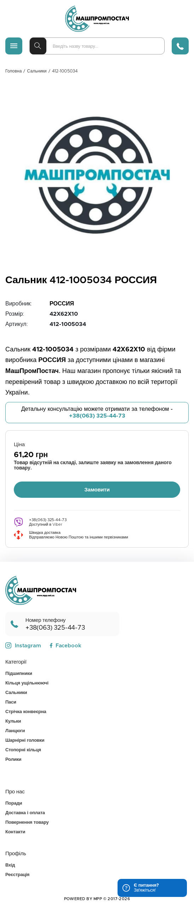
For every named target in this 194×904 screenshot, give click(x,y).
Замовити (97, 489)
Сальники (37, 71)
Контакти (15, 832)
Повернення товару (26, 822)
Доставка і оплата (25, 813)
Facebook (65, 645)
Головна (13, 71)
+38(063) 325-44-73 (97, 416)
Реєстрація (17, 875)
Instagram (23, 645)
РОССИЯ (62, 304)
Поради (13, 803)
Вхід (10, 865)
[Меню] (13, 45)
